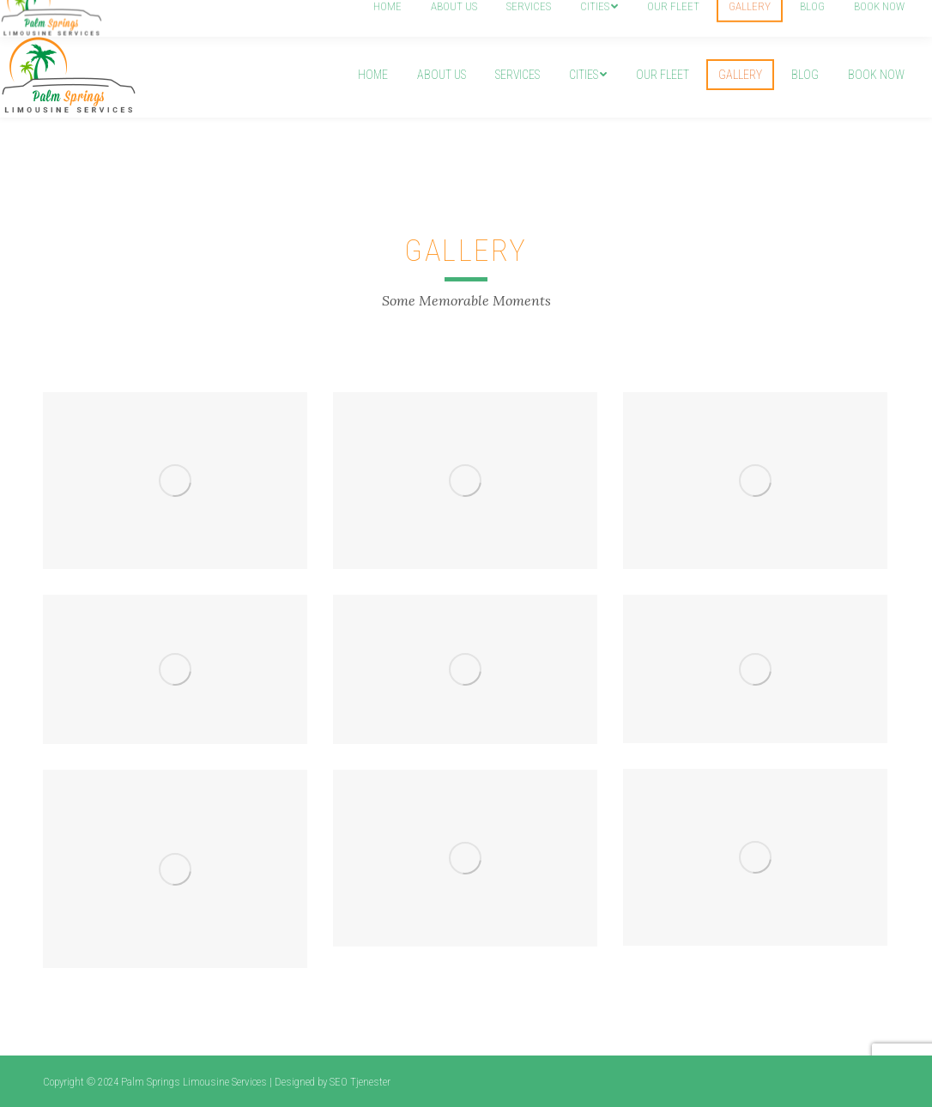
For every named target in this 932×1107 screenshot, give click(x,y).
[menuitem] (373, 74)
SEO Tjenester (360, 1081)
